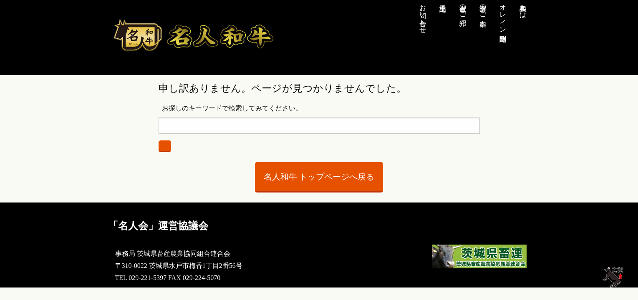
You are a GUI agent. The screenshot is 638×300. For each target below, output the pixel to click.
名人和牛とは (523, 7)
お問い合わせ (422, 15)
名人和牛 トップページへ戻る (319, 176)
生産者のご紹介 (463, 7)
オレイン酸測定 (503, 15)
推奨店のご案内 (483, 7)
